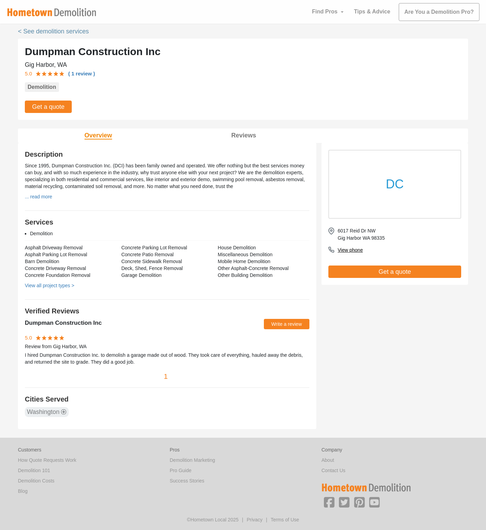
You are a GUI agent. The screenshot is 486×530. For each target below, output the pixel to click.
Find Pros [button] (325, 11)
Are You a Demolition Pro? (439, 12)
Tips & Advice (372, 11)
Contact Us (333, 470)
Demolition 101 (34, 470)
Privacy (254, 519)
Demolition (42, 87)
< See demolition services (53, 31)
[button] (329, 502)
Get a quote (48, 106)
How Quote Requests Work (47, 460)
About (327, 460)
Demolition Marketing (192, 460)
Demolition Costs (36, 481)
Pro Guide (180, 470)
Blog (23, 491)
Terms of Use (285, 519)
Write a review (286, 324)
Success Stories (187, 481)
